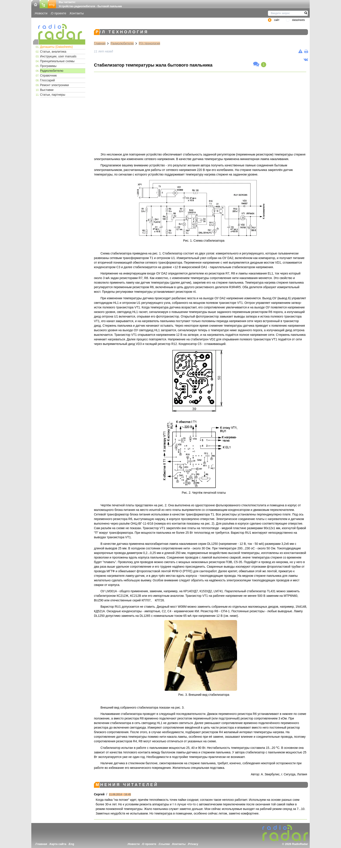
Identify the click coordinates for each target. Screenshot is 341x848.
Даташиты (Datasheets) (56, 47)
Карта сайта (58, 844)
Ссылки (164, 844)
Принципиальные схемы (57, 61)
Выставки (46, 90)
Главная (99, 43)
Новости (41, 13)
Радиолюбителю (51, 70)
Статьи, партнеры (52, 94)
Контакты (77, 13)
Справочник (48, 75)
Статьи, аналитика (53, 51)
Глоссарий (47, 80)
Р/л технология (149, 43)
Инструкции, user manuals (58, 56)
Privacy (193, 844)
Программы (48, 66)
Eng (71, 844)
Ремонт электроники (54, 85)
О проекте (58, 13)
